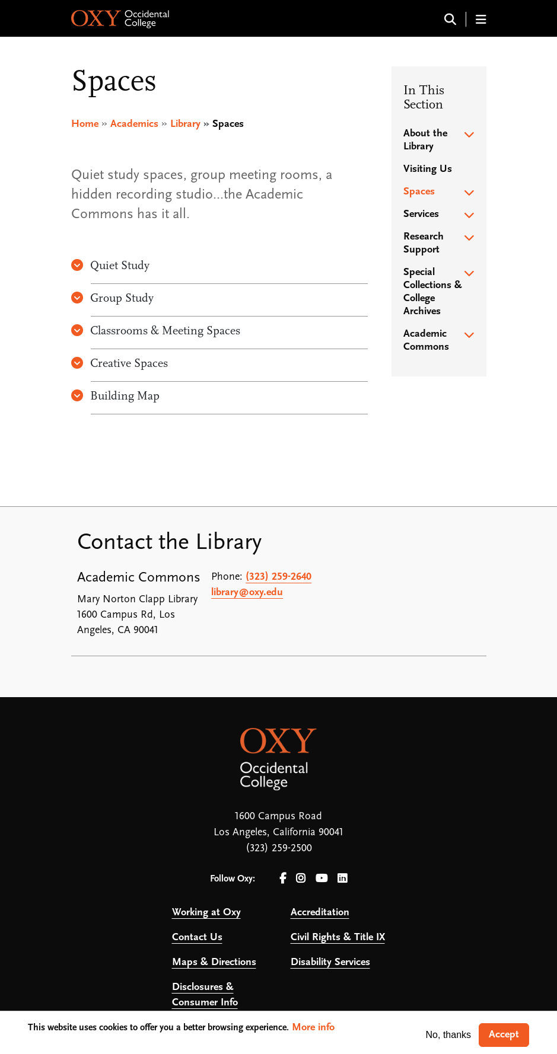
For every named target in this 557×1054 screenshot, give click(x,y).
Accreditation (320, 912)
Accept (504, 1034)
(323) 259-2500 (279, 848)
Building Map (115, 397)
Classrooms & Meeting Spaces (155, 331)
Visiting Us (427, 169)
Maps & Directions (214, 962)
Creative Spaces (119, 364)
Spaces (419, 191)
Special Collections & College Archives (432, 292)
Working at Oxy (206, 912)
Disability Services (330, 962)
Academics (134, 124)
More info (313, 1027)
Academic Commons (426, 340)
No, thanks (448, 1035)
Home (84, 124)
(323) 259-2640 (278, 577)
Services (421, 214)
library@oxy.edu (247, 592)
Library (185, 124)
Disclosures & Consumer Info (205, 995)
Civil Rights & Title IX (338, 937)
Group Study (112, 299)
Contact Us (197, 937)
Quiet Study (110, 266)
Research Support (423, 243)
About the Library (425, 140)
